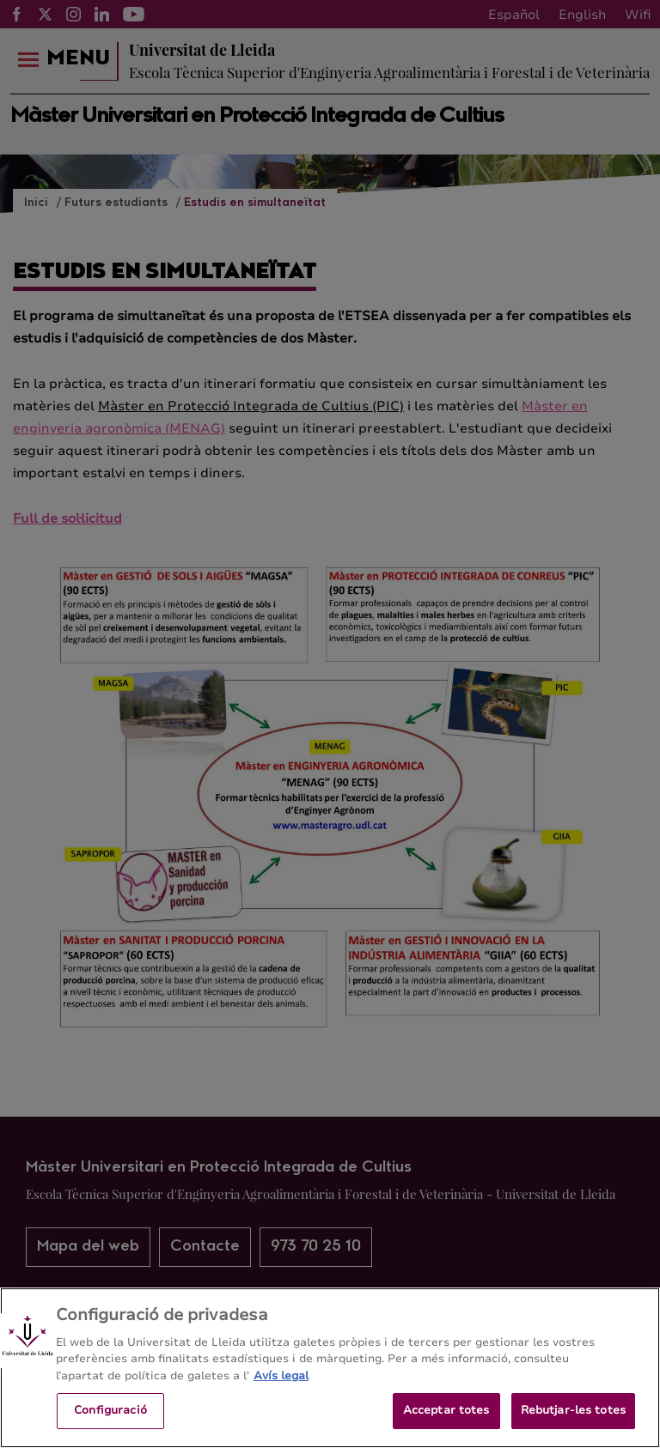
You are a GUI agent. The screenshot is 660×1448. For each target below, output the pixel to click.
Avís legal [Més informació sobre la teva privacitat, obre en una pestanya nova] (281, 1377)
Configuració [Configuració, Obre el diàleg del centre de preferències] (110, 1413)
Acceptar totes (446, 1413)
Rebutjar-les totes (573, 1413)
